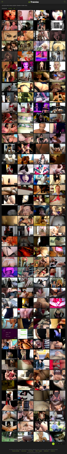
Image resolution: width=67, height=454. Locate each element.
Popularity (10, 8)
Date (14, 8)
